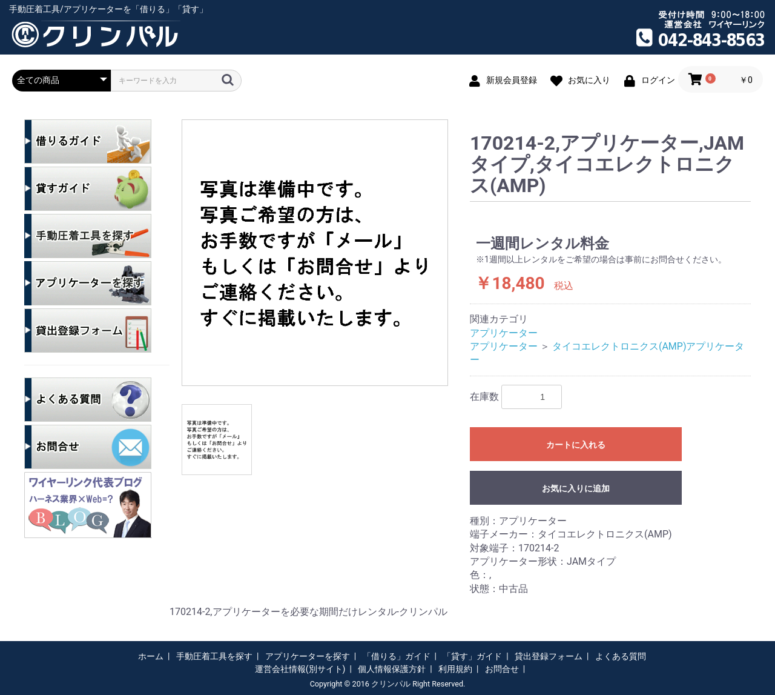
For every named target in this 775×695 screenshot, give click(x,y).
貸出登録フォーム (548, 656)
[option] (315, 252)
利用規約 (455, 669)
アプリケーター (504, 333)
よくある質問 (620, 656)
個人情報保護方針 (392, 669)
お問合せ (502, 669)
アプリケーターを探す (307, 656)
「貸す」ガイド (472, 656)
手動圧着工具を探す (214, 656)
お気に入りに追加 (576, 488)
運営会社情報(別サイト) (300, 669)
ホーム (150, 656)
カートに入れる (575, 445)
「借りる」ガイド (396, 656)
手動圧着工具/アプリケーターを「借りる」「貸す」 (108, 9)
